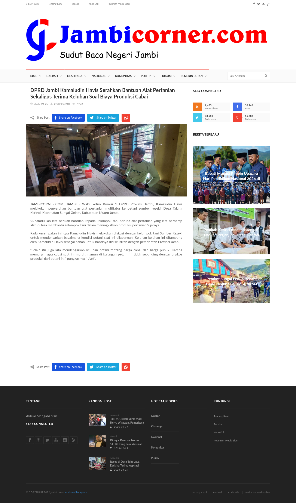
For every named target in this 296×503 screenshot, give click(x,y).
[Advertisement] (106, 313)
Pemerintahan (192, 76)
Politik (146, 76)
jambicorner (63, 104)
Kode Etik (93, 3)
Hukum (166, 76)
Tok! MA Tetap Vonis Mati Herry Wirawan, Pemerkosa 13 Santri (127, 422)
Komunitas (123, 76)
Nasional (99, 76)
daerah (114, 436)
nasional (114, 415)
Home (33, 76)
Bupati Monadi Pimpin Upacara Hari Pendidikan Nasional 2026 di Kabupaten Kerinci (231, 178)
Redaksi (75, 3)
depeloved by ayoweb (76, 492)
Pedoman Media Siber (119, 3)
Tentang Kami (55, 3)
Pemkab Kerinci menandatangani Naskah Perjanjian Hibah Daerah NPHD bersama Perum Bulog (232, 235)
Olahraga (74, 76)
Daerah (52, 76)
